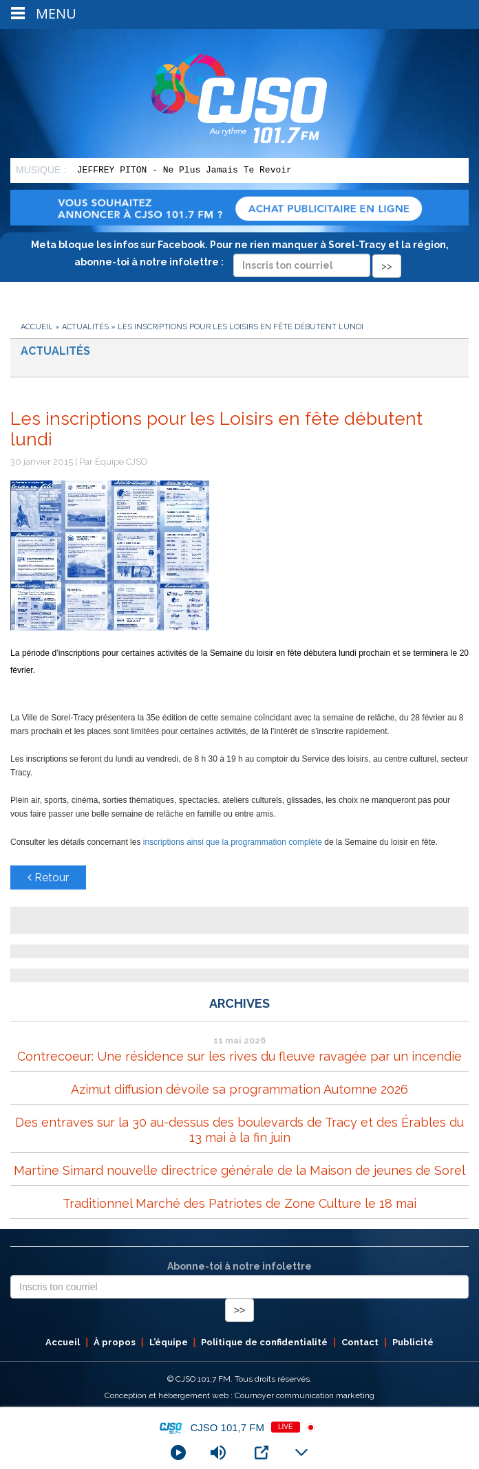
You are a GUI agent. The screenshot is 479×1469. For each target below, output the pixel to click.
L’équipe (168, 1342)
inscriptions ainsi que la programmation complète (232, 842)
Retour (48, 877)
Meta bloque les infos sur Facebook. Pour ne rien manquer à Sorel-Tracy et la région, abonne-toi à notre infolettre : (240, 255)
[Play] (178, 1452)
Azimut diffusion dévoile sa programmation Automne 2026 (239, 1089)
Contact (360, 1342)
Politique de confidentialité (264, 1342)
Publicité (413, 1342)
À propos (115, 1342)
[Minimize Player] (301, 1452)
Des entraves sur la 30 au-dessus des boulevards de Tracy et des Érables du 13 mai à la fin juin (239, 1130)
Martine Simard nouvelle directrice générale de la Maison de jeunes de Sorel (239, 1170)
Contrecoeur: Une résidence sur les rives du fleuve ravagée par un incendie (239, 1056)
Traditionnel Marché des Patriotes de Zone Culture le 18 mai (239, 1203)
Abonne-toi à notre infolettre (239, 1266)
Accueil (37, 326)
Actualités (85, 326)
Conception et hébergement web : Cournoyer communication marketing (239, 1395)
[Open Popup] (261, 1452)
